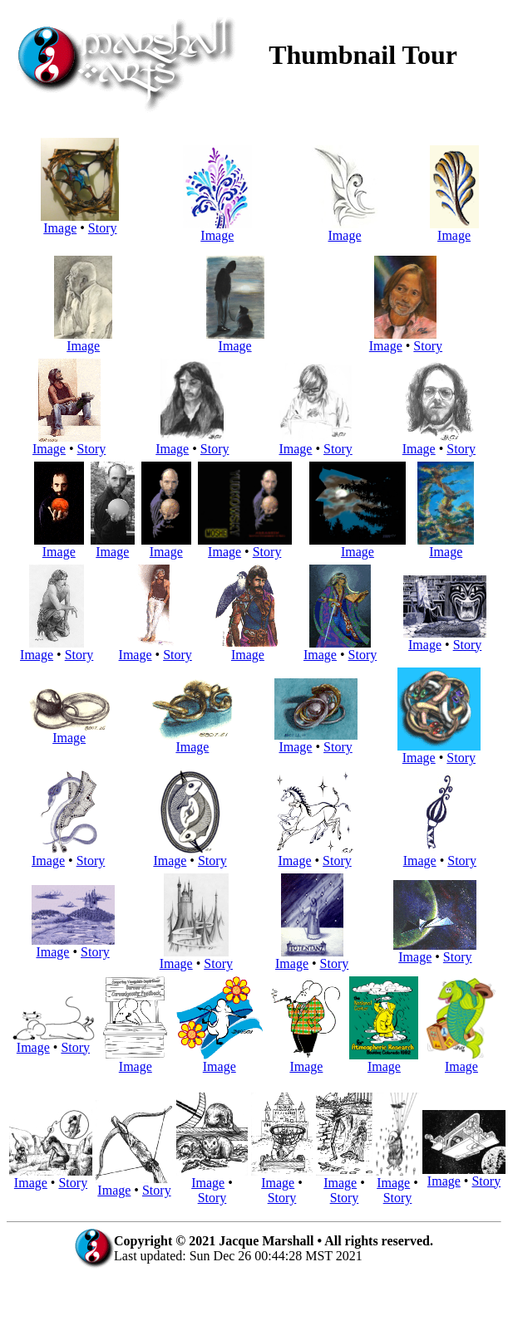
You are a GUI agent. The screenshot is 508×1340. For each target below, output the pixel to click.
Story (102, 228)
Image (80, 222)
